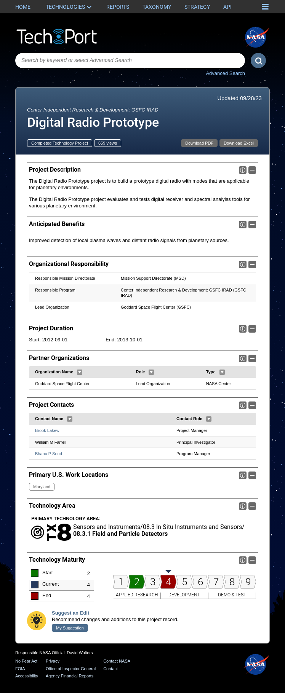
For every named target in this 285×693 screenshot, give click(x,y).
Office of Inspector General (71, 668)
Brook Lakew (47, 430)
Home (22, 7)
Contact (110, 668)
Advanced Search (225, 73)
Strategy (197, 7)
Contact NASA (116, 661)
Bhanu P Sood (48, 453)
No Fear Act (26, 661)
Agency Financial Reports (69, 676)
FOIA (20, 668)
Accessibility (26, 676)
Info (243, 170)
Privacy (52, 661)
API (227, 7)
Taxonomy (156, 7)
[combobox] (130, 60)
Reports (117, 7)
